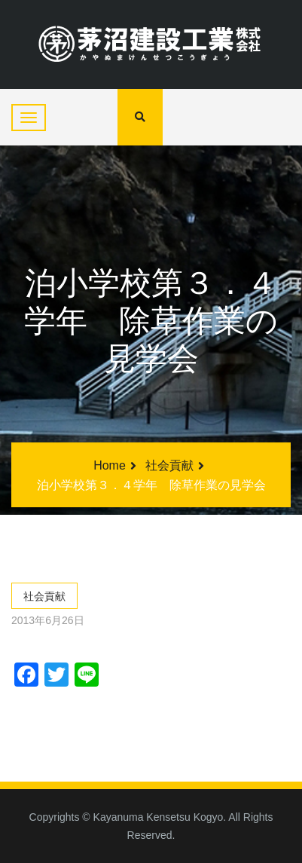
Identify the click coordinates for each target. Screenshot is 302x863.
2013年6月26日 (47, 620)
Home (109, 465)
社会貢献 (169, 465)
